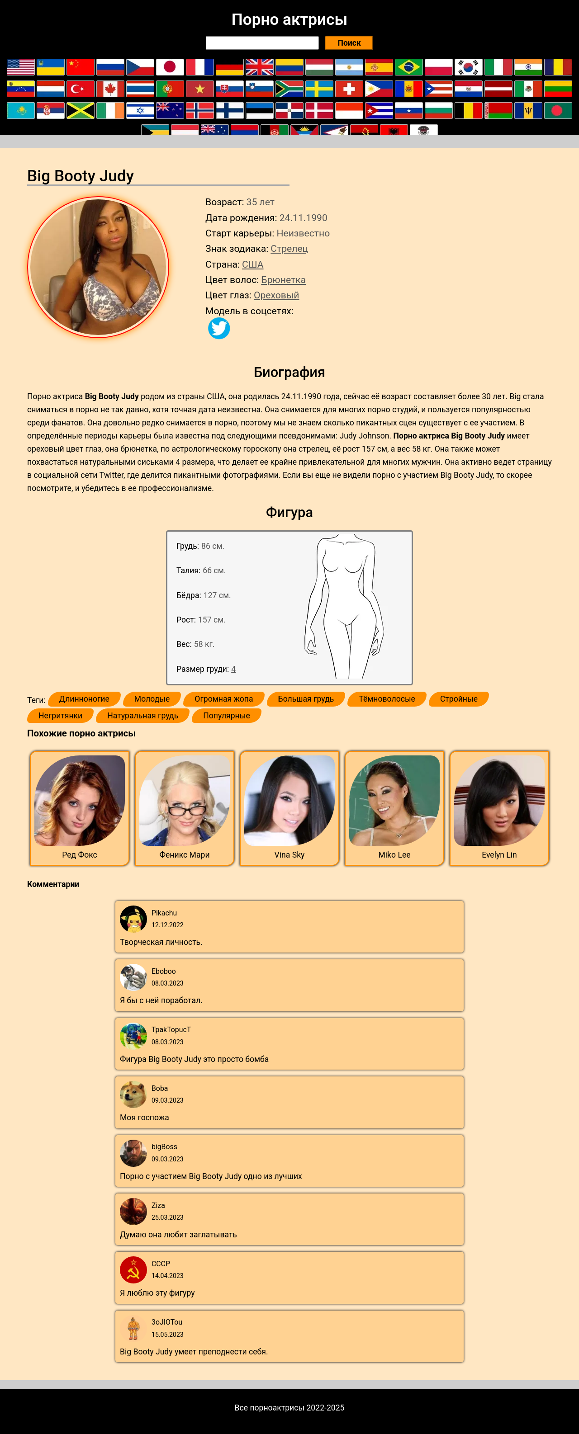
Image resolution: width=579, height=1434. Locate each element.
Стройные (459, 698)
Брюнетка (283, 279)
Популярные (226, 715)
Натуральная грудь (142, 715)
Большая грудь (306, 698)
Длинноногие (84, 698)
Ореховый (276, 295)
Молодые (152, 698)
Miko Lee (394, 854)
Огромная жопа (224, 698)
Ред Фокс (79, 854)
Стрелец (289, 248)
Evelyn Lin (499, 854)
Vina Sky (290, 854)
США (253, 264)
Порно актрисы (289, 19)
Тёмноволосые (387, 698)
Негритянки (60, 715)
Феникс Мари (184, 854)
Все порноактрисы (270, 1407)
